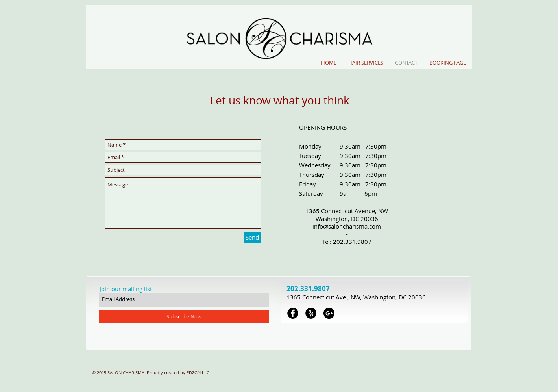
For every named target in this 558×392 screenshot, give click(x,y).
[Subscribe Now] (184, 316)
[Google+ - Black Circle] (328, 313)
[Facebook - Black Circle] (292, 313)
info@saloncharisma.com (346, 226)
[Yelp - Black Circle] (310, 313)
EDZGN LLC (198, 372)
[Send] (252, 237)
